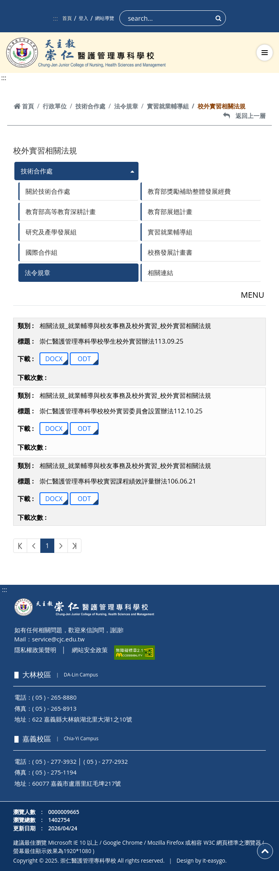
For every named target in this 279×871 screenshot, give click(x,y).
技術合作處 (90, 106)
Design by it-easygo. (201, 860)
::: (55, 18)
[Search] (172, 18)
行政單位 (55, 106)
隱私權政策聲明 (35, 650)
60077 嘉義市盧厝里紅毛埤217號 (76, 783)
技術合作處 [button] (37, 171)
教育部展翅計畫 (170, 211)
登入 (83, 18)
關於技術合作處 (48, 191)
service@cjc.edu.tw (58, 639)
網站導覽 (104, 18)
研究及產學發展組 (51, 232)
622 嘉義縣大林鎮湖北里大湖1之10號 (82, 719)
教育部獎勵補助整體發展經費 (189, 191)
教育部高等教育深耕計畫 (61, 211)
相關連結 (160, 272)
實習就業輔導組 (168, 106)
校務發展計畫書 (170, 252)
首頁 (67, 18)
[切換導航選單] (264, 52)
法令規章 (126, 106)
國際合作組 (41, 252)
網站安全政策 (90, 650)
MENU (252, 294)
